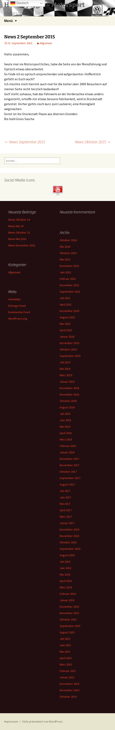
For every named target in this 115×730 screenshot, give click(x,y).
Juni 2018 (65, 420)
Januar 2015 (67, 677)
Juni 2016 (65, 568)
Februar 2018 (68, 446)
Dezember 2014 (69, 684)
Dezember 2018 (69, 388)
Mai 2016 (65, 574)
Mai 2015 (65, 651)
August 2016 (67, 555)
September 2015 (70, 626)
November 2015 (69, 613)
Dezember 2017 (69, 459)
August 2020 (67, 317)
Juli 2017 (65, 491)
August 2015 (67, 632)
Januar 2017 (67, 523)
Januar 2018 (67, 452)
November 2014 (69, 690)
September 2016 (70, 549)
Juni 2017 (65, 497)
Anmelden (14, 299)
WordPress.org (17, 318)
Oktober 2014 (68, 696)
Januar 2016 (67, 600)
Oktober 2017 (68, 471)
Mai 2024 (65, 246)
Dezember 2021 (69, 285)
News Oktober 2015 (93, 141)
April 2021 (66, 304)
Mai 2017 (65, 504)
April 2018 (66, 433)
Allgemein (46, 43)
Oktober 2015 (68, 619)
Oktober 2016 (68, 542)
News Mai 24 (15, 226)
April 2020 (66, 330)
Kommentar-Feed (19, 312)
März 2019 (66, 375)
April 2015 (66, 658)
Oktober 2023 (68, 253)
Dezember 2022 (69, 266)
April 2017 (66, 510)
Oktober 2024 (68, 240)
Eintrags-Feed (17, 306)
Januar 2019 (67, 381)
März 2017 (66, 516)
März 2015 (66, 664)
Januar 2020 (67, 336)
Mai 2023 (65, 259)
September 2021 (70, 291)
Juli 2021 (65, 298)
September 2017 (70, 478)
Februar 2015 (68, 671)
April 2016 (66, 581)
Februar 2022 (68, 279)
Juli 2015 (65, 639)
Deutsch (19, 3)
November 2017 (69, 465)
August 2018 (67, 407)
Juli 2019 (65, 362)
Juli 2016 (65, 561)
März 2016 (66, 587)
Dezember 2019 (69, 343)
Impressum (11, 721)
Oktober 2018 (68, 401)
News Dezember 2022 (21, 245)
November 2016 (69, 536)
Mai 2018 (65, 426)
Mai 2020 (65, 324)
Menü (8, 21)
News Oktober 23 (19, 232)
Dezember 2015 (69, 606)
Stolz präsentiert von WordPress (42, 721)
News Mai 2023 (17, 239)
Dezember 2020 (69, 311)
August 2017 (67, 484)
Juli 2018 (65, 414)
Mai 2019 (65, 369)
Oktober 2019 (68, 349)
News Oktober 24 (19, 219)
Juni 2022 (65, 272)
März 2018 (66, 439)
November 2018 (69, 394)
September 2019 (70, 356)
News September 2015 (24, 141)
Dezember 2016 (69, 529)
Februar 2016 (68, 594)
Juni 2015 (65, 645)
